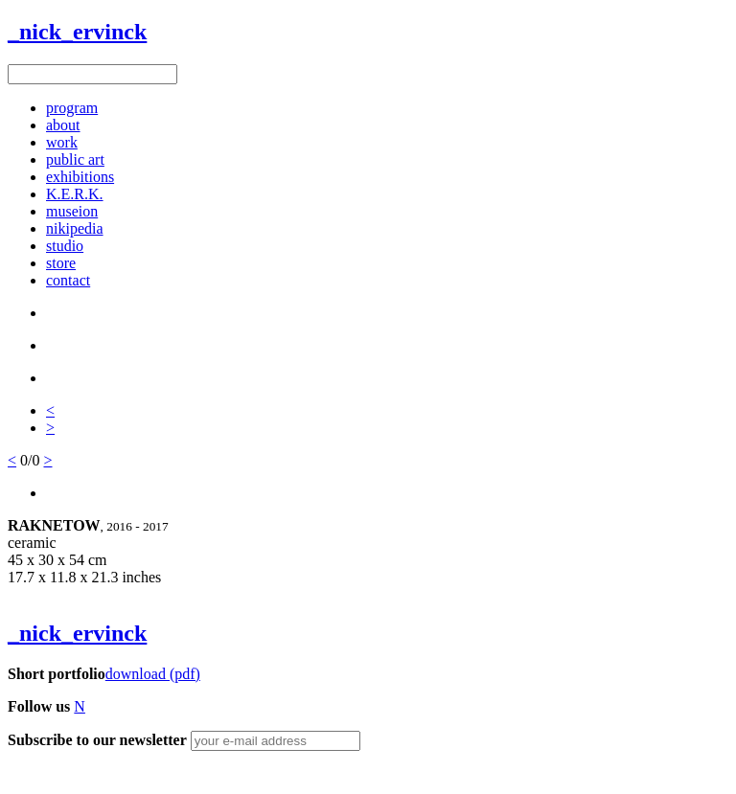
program (72, 108)
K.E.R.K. (75, 194)
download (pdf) (152, 674)
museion (72, 211)
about (63, 125)
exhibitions (80, 177)
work (62, 142)
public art (75, 159)
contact (68, 280)
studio (64, 246)
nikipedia (75, 228)
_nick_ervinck (77, 31)
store (61, 263)
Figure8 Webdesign (126, 773)
